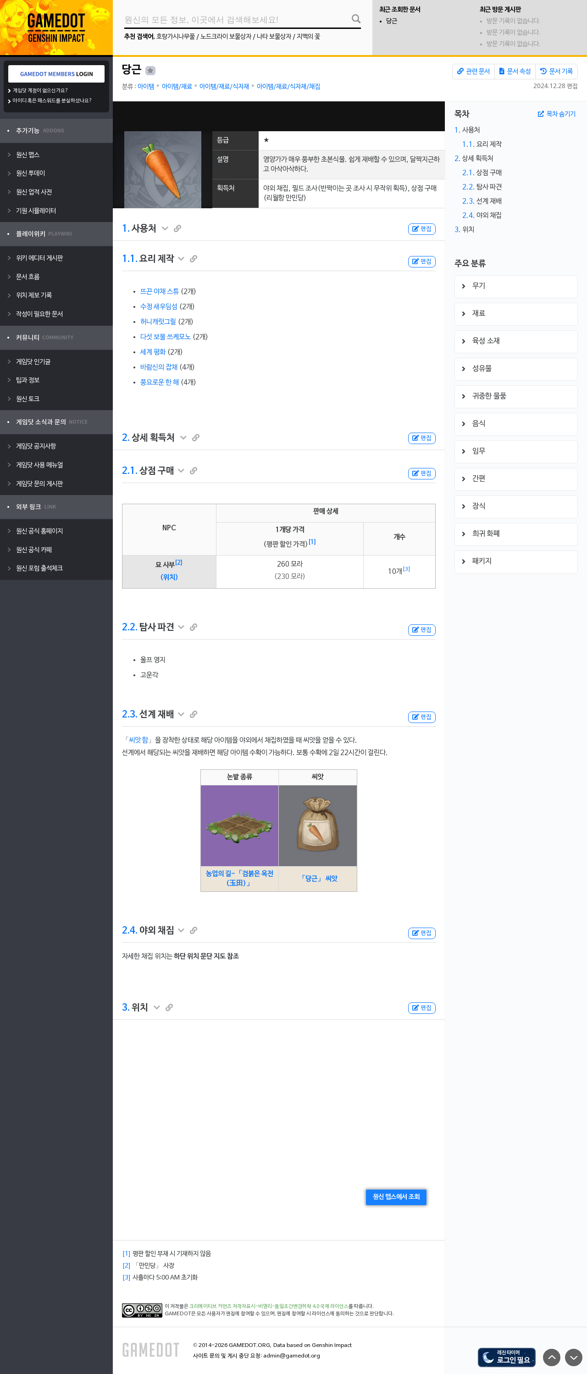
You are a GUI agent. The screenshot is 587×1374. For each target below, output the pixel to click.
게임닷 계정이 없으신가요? (40, 91)
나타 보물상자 (274, 36)
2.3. (130, 715)
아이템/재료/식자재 (224, 86)
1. (126, 229)
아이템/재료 (177, 86)
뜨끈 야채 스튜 (159, 291)
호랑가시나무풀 (175, 36)
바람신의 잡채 (158, 367)
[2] (179, 563)
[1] (312, 542)
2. (126, 438)
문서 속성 (515, 71)
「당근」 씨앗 (318, 879)
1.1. (130, 259)
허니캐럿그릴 (158, 322)
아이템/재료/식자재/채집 (288, 86)
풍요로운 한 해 (159, 382)
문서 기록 (556, 71)
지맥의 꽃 (308, 36)
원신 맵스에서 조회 (396, 1197)
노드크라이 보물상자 (225, 36)
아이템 (146, 86)
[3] (406, 569)
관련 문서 (473, 71)
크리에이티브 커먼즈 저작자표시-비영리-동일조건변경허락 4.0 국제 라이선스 (269, 1306)
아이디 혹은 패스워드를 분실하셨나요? (52, 101)
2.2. (130, 628)
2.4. (130, 931)
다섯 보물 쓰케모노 (165, 337)
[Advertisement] (279, 116)
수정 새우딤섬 (158, 307)
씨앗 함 (138, 740)
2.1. (130, 471)
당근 (391, 21)
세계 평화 (153, 352)
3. (126, 1008)
